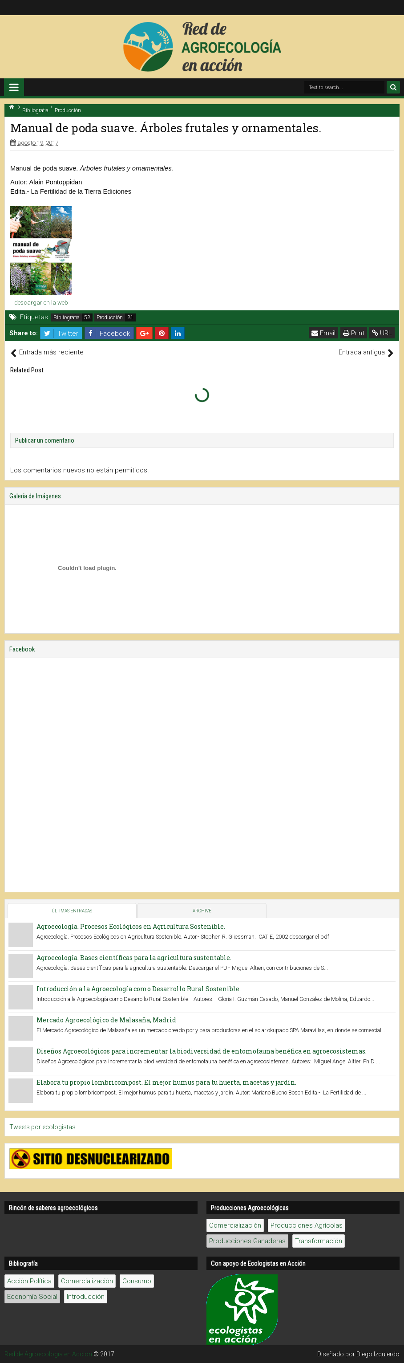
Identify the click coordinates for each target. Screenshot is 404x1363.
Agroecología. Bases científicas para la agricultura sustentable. (133, 957)
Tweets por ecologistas (42, 1127)
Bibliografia (66, 317)
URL (382, 333)
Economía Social (32, 1297)
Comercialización (235, 1225)
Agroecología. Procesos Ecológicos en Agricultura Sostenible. (130, 926)
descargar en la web (41, 302)
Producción (110, 317)
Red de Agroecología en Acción (48, 1354)
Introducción (86, 1297)
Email (323, 333)
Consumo (136, 1281)
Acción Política (29, 1281)
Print (353, 333)
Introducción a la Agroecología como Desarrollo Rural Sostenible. (138, 989)
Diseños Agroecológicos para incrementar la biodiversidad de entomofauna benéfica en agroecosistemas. (201, 1051)
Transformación (318, 1241)
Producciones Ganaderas (247, 1241)
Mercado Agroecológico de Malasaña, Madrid (106, 1020)
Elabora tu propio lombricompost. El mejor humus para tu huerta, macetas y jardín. (166, 1082)
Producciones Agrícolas (307, 1225)
